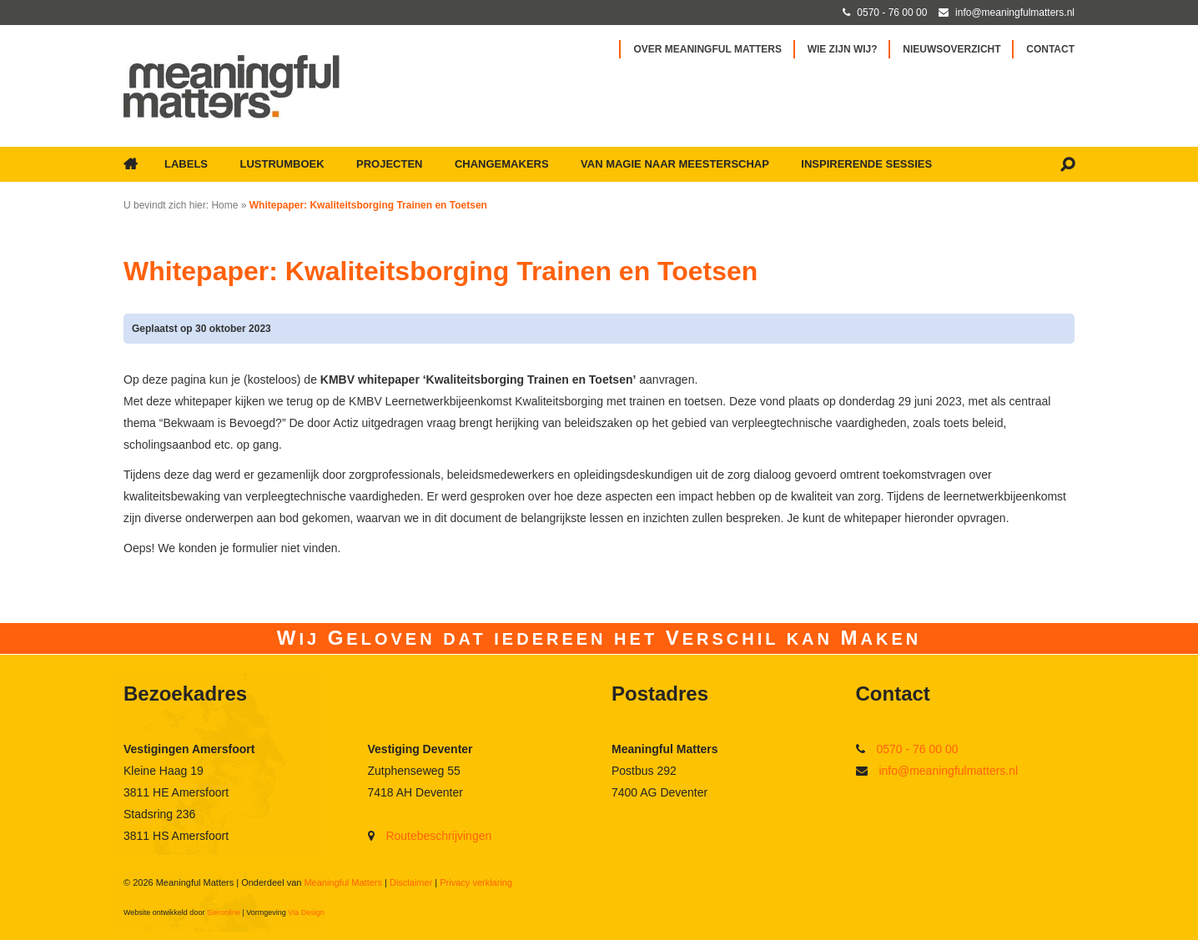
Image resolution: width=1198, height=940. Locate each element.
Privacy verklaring (476, 882)
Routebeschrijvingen (438, 835)
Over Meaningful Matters (707, 49)
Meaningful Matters (343, 882)
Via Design (306, 912)
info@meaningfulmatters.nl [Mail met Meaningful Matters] (1015, 12)
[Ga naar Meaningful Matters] (231, 86)
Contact (1050, 49)
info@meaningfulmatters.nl (948, 770)
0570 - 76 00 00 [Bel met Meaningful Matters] (892, 12)
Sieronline (223, 912)
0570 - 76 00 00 (917, 749)
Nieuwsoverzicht (951, 49)
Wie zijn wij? (843, 49)
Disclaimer (411, 882)
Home (224, 205)
